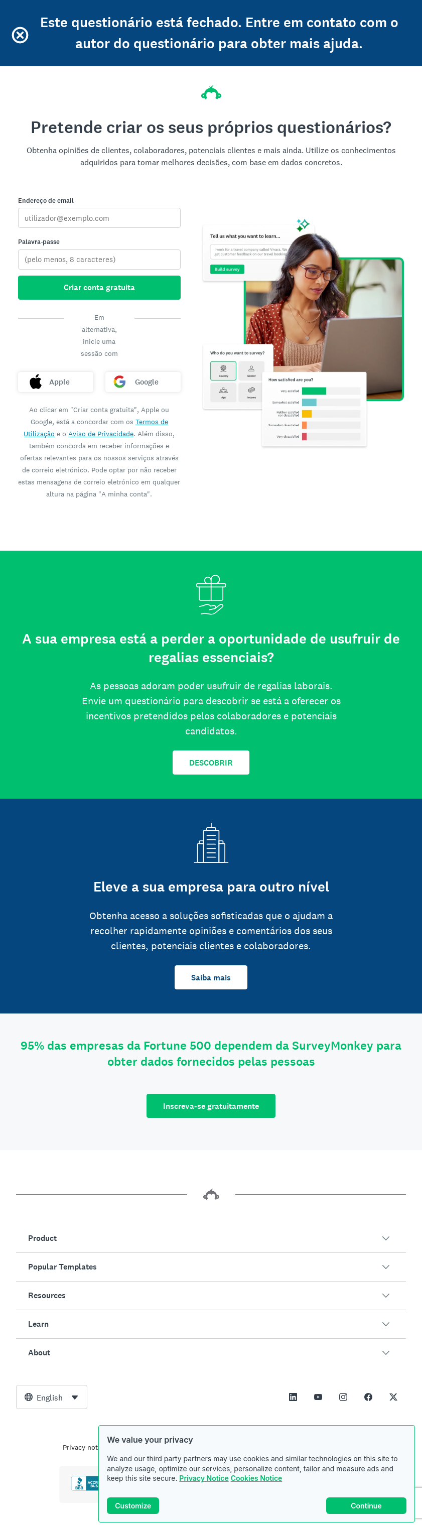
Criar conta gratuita (99, 287)
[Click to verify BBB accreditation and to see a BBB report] (92, 1488)
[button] (211, 1238)
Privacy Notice (203, 1478)
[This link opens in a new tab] (293, 1397)
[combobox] (51, 1397)
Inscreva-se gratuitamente (211, 1106)
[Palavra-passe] (99, 259)
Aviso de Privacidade (100, 433)
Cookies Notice (257, 1478)
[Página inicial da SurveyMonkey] (211, 89)
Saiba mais (211, 977)
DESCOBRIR (211, 762)
